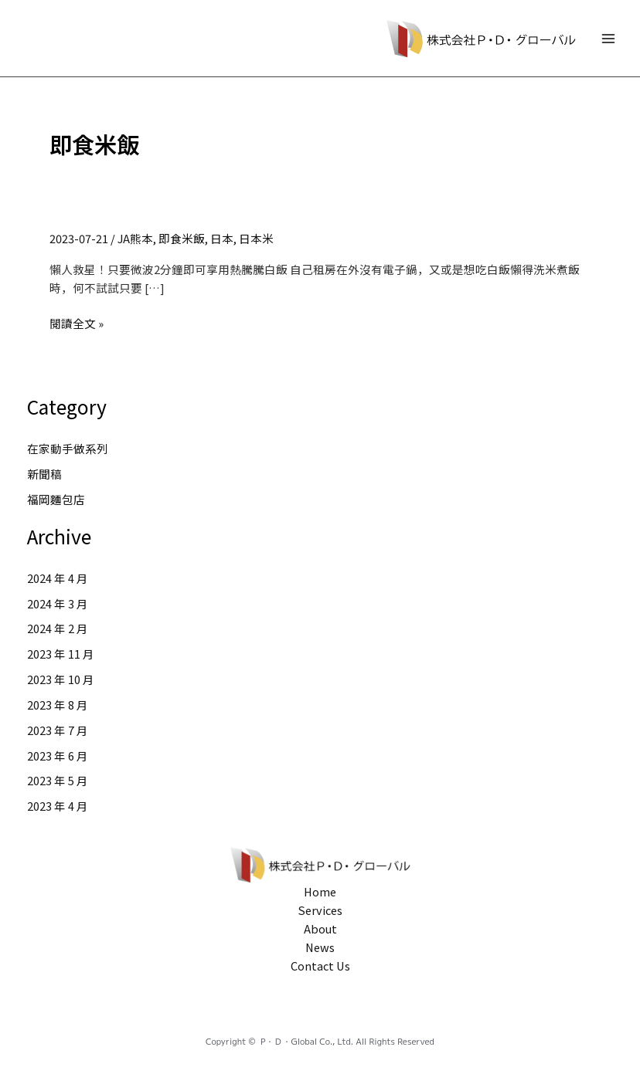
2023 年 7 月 (57, 730)
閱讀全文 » (76, 323)
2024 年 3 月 (57, 603)
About (320, 928)
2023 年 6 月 (57, 755)
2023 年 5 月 (57, 780)
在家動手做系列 (67, 448)
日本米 (256, 238)
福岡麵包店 (56, 499)
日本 (221, 238)
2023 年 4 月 (57, 806)
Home (320, 891)
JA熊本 (135, 238)
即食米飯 (181, 238)
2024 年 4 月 (57, 578)
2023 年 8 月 (57, 704)
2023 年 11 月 (60, 653)
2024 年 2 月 (57, 628)
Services (320, 910)
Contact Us (320, 965)
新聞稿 (44, 474)
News (320, 947)
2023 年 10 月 (60, 679)
